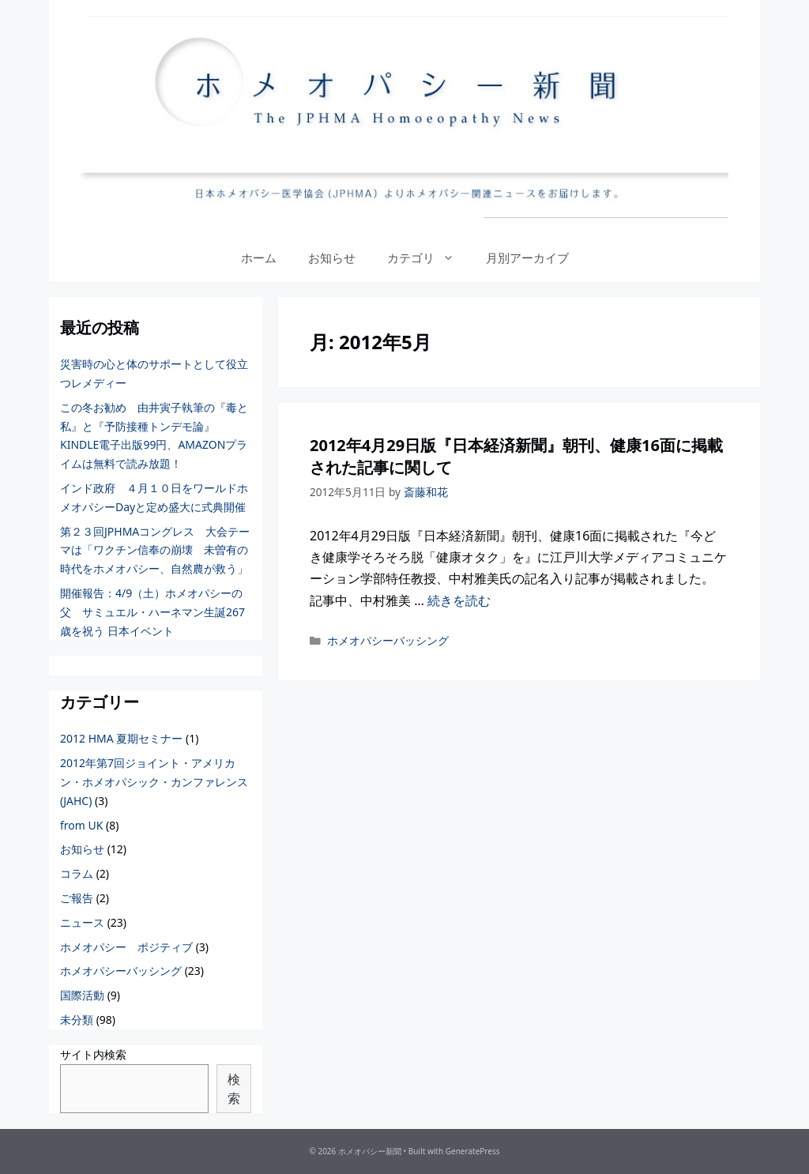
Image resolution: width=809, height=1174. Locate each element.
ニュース (82, 922)
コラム (76, 873)
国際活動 (82, 995)
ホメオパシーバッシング (388, 640)
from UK (81, 825)
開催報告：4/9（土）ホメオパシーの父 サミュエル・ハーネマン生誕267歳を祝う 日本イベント (152, 611)
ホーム (259, 257)
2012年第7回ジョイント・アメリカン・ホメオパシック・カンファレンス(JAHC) (154, 781)
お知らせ (332, 257)
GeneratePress (473, 1151)
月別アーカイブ (527, 257)
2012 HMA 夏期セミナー (121, 738)
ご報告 (76, 897)
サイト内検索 (93, 1054)
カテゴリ (428, 257)
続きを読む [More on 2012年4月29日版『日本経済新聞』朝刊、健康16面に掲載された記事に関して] (459, 600)
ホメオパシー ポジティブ (126, 946)
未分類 (76, 1019)
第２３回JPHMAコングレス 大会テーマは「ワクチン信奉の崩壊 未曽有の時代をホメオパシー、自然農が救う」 (155, 550)
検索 (234, 1089)
